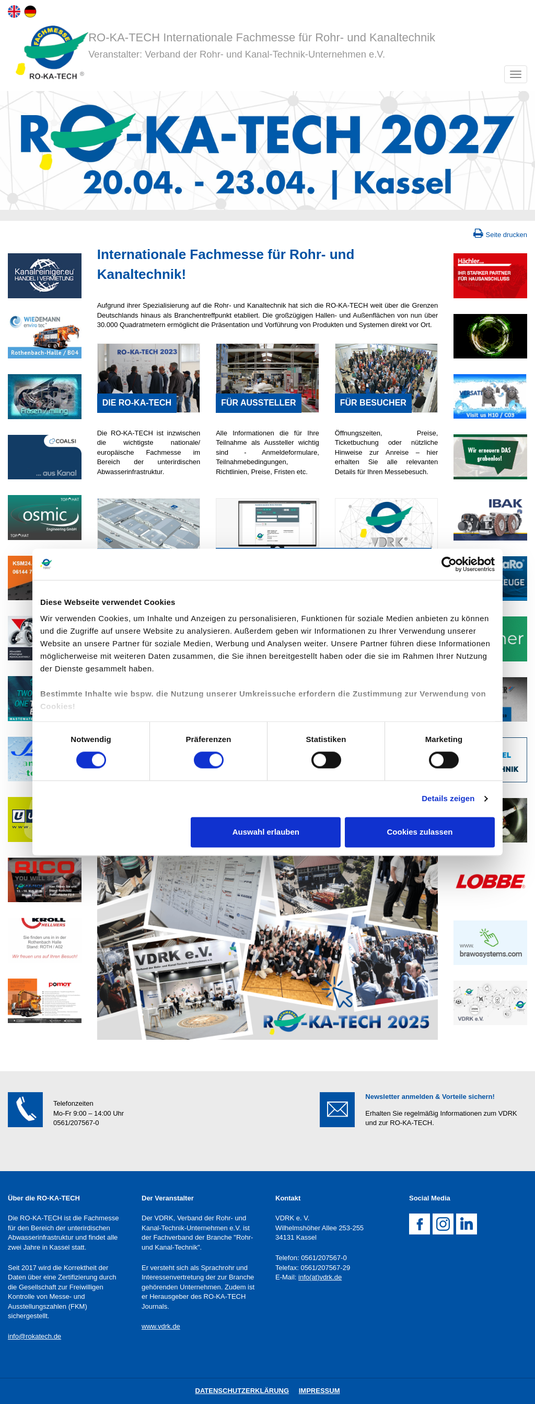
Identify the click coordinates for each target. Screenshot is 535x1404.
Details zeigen (448, 798)
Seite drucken (507, 235)
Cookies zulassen (420, 831)
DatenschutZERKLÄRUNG (242, 1391)
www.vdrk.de (161, 1326)
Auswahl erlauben (265, 831)
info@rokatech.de (34, 1336)
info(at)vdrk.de (320, 1277)
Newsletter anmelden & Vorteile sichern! (430, 1096)
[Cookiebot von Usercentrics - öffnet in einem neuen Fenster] (449, 564)
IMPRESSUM (319, 1391)
